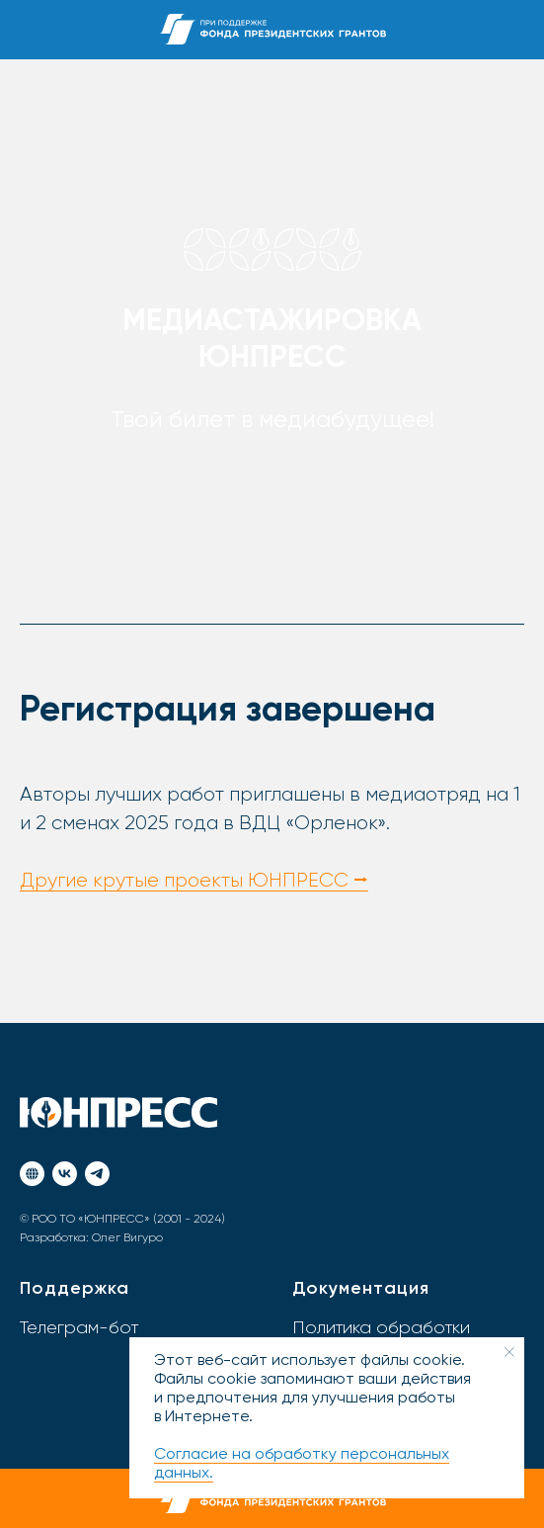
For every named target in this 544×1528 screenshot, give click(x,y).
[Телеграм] (97, 1173)
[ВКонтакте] (64, 1173)
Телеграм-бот (79, 1328)
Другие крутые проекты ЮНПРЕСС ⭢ (194, 881)
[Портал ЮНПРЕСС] (32, 1173)
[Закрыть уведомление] (509, 1352)
